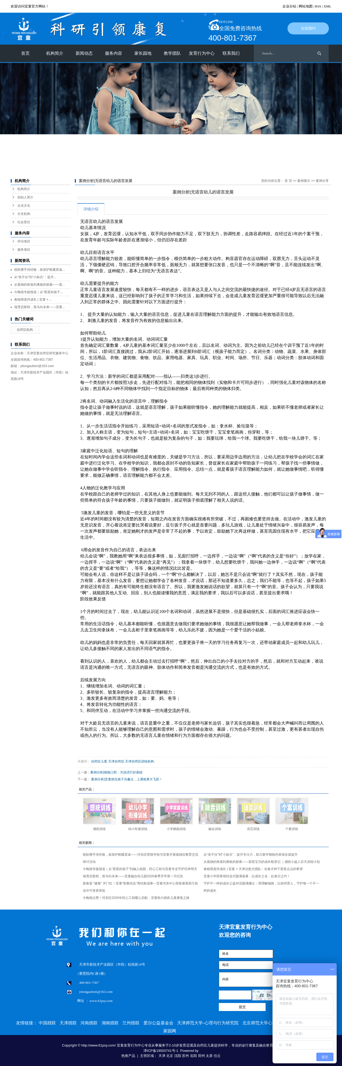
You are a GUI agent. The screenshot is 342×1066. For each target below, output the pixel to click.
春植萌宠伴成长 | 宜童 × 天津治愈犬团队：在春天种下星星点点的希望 (253, 869)
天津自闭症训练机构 (139, 761)
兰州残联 (130, 1023)
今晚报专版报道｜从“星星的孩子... (38, 292)
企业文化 (23, 205)
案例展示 (303, 181)
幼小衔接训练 (137, 829)
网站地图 (306, 6)
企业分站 (289, 6)
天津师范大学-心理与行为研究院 (207, 1023)
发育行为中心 (202, 53)
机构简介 (54, 53)
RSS (318, 6)
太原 (209, 1056)
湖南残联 (110, 1023)
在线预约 (308, 28)
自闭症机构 (25, 330)
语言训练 (253, 829)
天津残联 (68, 1023)
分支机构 (23, 214)
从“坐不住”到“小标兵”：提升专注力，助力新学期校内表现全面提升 (251, 854)
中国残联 (47, 1023)
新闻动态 (84, 53)
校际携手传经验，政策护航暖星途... (39, 270)
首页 (25, 53)
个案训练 (291, 829)
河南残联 (89, 1023)
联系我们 (231, 53)
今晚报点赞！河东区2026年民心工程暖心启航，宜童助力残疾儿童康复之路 (136, 898)
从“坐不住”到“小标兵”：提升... (35, 277)
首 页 (288, 181)
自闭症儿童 (99, 761)
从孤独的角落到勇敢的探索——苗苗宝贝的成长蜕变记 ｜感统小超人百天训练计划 (262, 862)
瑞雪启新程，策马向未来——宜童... (39, 307)
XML (327, 6)
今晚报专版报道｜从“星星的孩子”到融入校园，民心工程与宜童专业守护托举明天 (140, 869)
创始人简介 (25, 197)
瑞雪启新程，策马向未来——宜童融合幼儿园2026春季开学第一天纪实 (133, 876)
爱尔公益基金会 (158, 1023)
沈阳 (177, 1056)
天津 (161, 1056)
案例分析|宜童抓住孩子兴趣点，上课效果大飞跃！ (126, 779)
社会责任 (23, 222)
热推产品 (128, 1056)
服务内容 (113, 53)
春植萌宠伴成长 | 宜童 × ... (33, 299)
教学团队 (172, 53)
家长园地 (142, 53)
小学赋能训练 (176, 829)
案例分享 (322, 181)
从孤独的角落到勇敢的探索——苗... (39, 284)
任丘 (217, 1056)
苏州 (185, 1056)
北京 (169, 1056)
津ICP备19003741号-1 (160, 1051)
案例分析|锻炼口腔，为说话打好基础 (116, 772)
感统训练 (99, 829)
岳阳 (193, 1056)
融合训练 (214, 829)
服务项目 (23, 249)
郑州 (201, 1056)
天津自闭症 (116, 761)
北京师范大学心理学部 (263, 1023)
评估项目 (23, 241)
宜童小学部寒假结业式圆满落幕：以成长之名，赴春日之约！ (247, 876)
